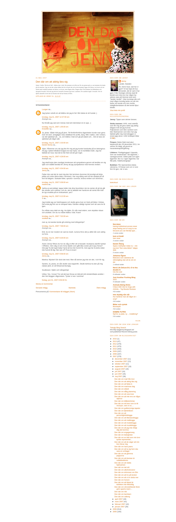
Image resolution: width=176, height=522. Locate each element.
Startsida (71, 288)
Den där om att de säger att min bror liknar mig (126, 443)
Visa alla (137, 320)
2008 (115, 354)
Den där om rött (120, 492)
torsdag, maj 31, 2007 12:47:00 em (55, 117)
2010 (115, 349)
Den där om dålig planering (125, 392)
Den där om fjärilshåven (123, 411)
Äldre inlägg (101, 288)
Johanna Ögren (119, 256)
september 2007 (121, 366)
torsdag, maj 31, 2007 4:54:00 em (55, 168)
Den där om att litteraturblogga (126, 418)
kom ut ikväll (118, 236)
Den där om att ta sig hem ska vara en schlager (126, 450)
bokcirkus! (114, 182)
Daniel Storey (47, 145)
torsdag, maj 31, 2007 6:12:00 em (55, 196)
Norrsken (117, 224)
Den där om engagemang (124, 432)
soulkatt (45, 218)
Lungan (45, 109)
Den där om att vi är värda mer (126, 477)
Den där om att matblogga (124, 420)
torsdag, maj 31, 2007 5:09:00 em (55, 182)
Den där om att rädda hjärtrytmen (122, 464)
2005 (115, 512)
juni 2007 (119, 374)
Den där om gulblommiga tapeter (127, 408)
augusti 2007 (120, 369)
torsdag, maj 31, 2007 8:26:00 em (55, 238)
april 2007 (119, 499)
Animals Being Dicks (121, 285)
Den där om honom (122, 480)
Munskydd (117, 307)
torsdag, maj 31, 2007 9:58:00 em (55, 254)
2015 (115, 339)
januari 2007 (120, 507)
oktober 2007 (120, 364)
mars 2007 (119, 501)
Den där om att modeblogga (125, 423)
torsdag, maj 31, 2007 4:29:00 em (55, 156)
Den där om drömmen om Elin (126, 472)
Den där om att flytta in (123, 384)
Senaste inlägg (41, 288)
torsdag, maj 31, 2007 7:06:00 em (55, 226)
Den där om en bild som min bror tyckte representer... (127, 438)
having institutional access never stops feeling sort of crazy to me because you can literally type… (125, 228)
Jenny (49, 96)
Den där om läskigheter (123, 435)
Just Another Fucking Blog (124, 277)
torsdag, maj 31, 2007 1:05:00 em (55, 127)
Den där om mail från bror (124, 379)
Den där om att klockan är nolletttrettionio (124, 459)
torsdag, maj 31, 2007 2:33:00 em (55, 143)
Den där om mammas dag (124, 386)
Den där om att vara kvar (124, 394)
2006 (115, 509)
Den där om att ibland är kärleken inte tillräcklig (124, 483)
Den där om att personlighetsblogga (123, 414)
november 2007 (121, 361)
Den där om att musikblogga (125, 425)
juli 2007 (118, 371)
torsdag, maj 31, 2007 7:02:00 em (55, 216)
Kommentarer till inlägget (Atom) (62, 292)
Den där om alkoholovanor (124, 470)
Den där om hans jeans (123, 446)
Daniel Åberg (118, 244)
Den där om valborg (122, 497)
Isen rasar (116, 238)
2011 (115, 346)
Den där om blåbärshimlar (124, 401)
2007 (115, 356)
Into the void (117, 272)
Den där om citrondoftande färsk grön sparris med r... (127, 488)
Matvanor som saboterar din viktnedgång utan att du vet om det (124, 260)
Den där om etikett (121, 389)
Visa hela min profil (117, 110)
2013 (115, 341)
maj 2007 (119, 376)
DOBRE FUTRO (119, 312)
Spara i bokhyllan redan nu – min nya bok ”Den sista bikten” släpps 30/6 (125, 248)
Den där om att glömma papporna (123, 455)
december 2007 (121, 359)
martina (45, 184)
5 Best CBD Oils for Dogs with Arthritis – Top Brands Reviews (124, 288)
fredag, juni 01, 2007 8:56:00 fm (54, 280)
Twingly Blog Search (118, 328)
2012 (115, 344)
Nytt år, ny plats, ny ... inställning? (125, 314)
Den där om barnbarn (122, 494)
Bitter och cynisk (120, 304)
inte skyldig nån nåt (121, 295)
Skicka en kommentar (44, 284)
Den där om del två (121, 467)
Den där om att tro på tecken (125, 475)
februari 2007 (120, 504)
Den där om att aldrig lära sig (125, 381)
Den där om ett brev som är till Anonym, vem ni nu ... (126, 404)
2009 (115, 351)
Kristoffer (45, 129)
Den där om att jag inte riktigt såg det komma (125, 429)
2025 (115, 280)
